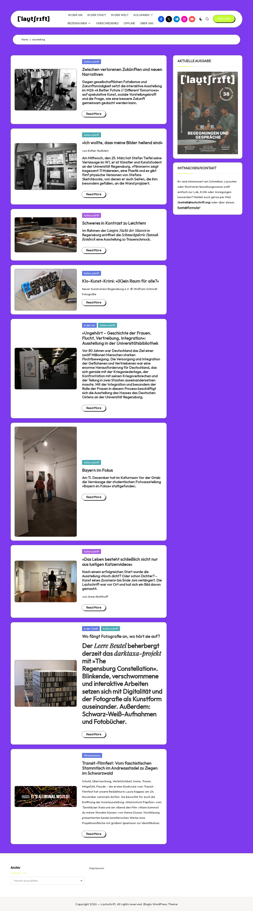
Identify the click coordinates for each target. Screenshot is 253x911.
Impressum (96, 868)
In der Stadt (91, 628)
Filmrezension (92, 755)
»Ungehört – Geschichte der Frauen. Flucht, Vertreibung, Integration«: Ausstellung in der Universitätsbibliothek (120, 338)
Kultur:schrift (91, 61)
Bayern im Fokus (97, 470)
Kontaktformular (188, 207)
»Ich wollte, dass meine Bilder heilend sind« (122, 142)
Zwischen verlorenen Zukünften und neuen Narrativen (122, 72)
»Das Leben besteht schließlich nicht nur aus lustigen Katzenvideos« (120, 562)
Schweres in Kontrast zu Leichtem (114, 223)
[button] (224, 18)
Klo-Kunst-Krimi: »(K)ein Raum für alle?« (120, 281)
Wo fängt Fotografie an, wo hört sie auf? (121, 636)
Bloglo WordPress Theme (160, 904)
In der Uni (89, 325)
